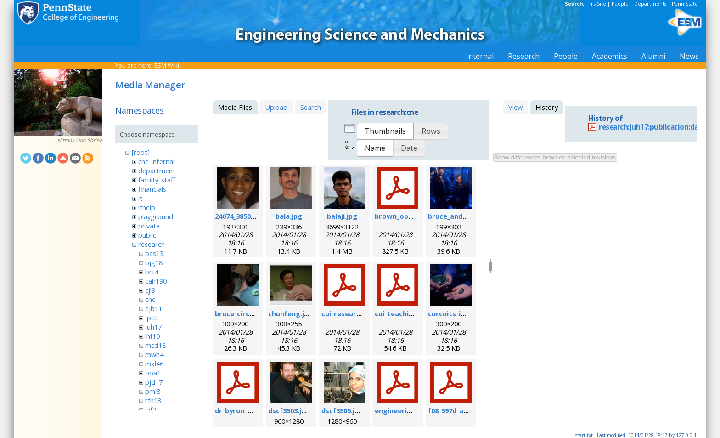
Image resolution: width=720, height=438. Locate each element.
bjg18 (154, 262)
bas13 (154, 253)
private (149, 225)
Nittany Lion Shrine (79, 140)
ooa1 (153, 372)
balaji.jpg (342, 216)
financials (152, 188)
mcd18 (155, 345)
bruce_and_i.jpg (453, 216)
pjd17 (154, 382)
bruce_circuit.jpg (243, 313)
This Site (596, 3)
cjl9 (150, 290)
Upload (276, 107)
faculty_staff (156, 179)
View (515, 107)
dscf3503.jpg (289, 410)
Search (310, 107)
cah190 (156, 280)
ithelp (146, 207)
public (147, 234)
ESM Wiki (166, 65)
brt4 (151, 271)
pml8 (152, 391)
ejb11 (153, 308)
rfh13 (153, 400)
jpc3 (151, 317)
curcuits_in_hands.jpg (464, 313)
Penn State (685, 3)
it (140, 198)
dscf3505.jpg (342, 410)
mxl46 (154, 363)
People (620, 3)
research (151, 244)
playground (155, 216)
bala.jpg (289, 216)
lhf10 (152, 336)
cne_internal (156, 161)
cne (150, 299)
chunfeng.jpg (290, 313)
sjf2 (150, 409)
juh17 (153, 326)
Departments (650, 3)
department (156, 170)
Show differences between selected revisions (555, 157)
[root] (141, 152)
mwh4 (154, 354)
